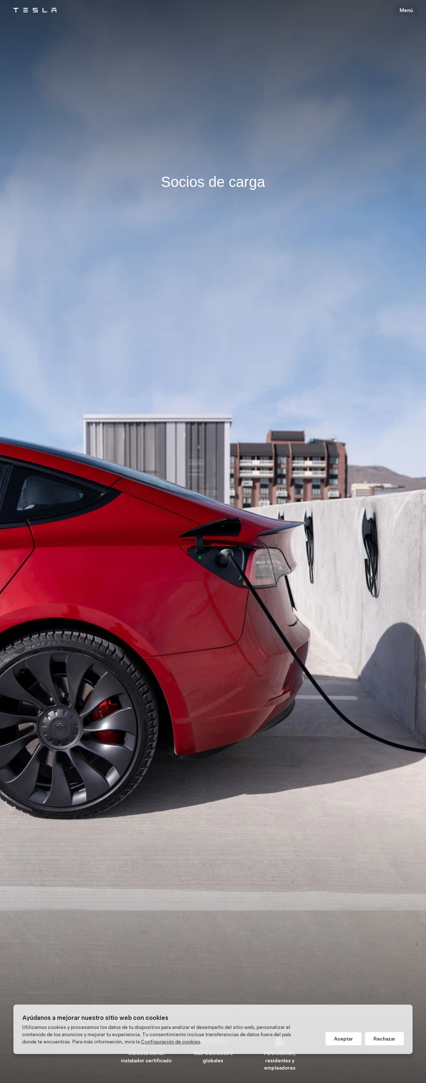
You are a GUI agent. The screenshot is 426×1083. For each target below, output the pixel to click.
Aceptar (343, 1039)
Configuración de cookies (170, 1042)
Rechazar (384, 1039)
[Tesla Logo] (34, 10)
